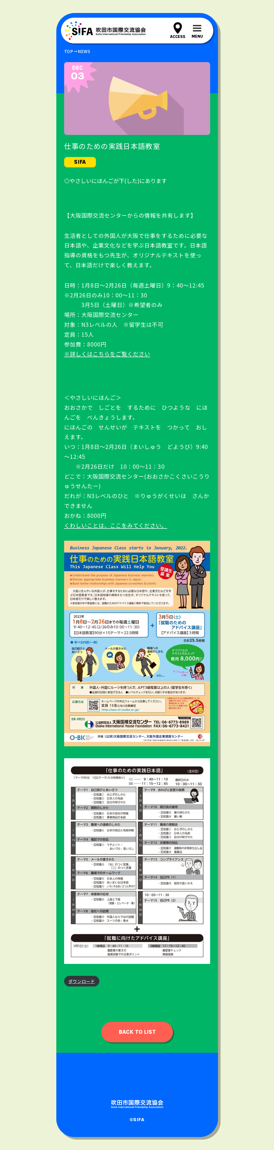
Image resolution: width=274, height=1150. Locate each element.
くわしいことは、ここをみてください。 (115, 525)
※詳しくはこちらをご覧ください (107, 354)
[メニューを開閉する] (197, 30)
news (84, 51)
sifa (80, 162)
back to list (137, 1032)
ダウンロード (81, 981)
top (68, 51)
